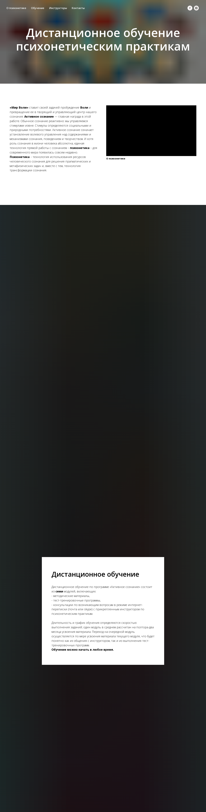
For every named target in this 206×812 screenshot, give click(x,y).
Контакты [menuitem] (78, 8)
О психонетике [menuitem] (16, 8)
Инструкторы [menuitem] (58, 8)
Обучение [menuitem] (37, 8)
